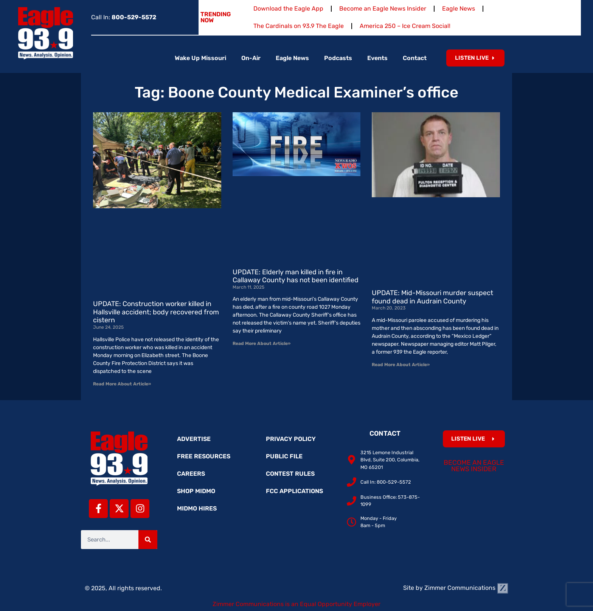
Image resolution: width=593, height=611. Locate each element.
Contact (415, 58)
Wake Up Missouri (200, 58)
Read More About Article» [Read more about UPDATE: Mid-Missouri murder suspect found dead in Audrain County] (401, 364)
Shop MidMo (196, 491)
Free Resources (203, 456)
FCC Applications (294, 491)
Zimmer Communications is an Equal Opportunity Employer (296, 604)
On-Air (251, 58)
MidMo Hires (197, 508)
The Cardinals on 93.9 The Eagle (298, 25)
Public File (284, 456)
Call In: (123, 17)
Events (377, 58)
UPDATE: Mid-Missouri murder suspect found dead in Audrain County (432, 297)
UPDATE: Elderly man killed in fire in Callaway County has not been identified (296, 276)
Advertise (194, 438)
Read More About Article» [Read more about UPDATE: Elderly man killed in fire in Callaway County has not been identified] (261, 343)
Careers (191, 473)
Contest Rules (290, 473)
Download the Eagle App (288, 8)
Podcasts (338, 58)
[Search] (147, 539)
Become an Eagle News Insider (382, 8)
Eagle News (458, 8)
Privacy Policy (291, 438)
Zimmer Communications (466, 587)
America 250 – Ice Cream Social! (405, 25)
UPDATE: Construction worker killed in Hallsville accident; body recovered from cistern (156, 312)
